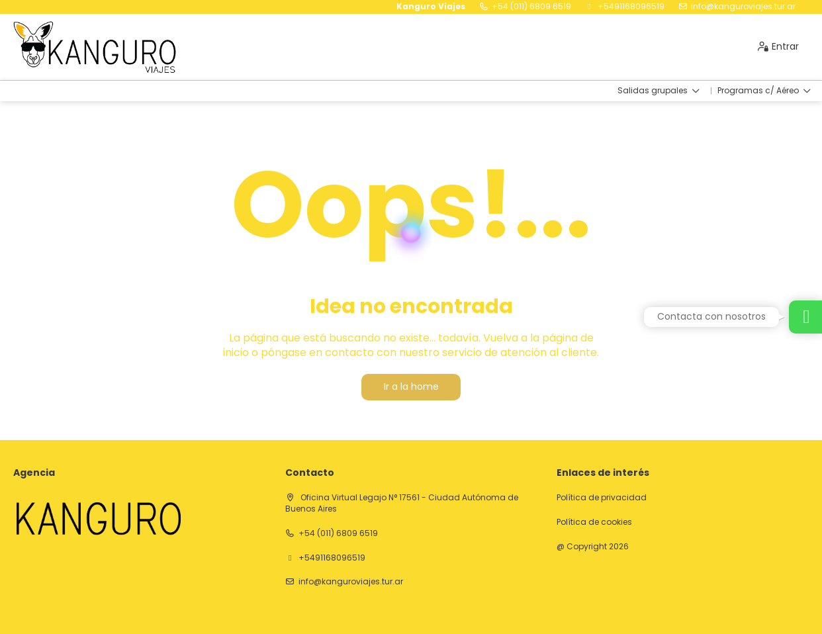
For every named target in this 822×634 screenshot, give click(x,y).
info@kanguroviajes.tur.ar (743, 6)
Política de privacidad (602, 497)
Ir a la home (411, 386)
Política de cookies (594, 522)
